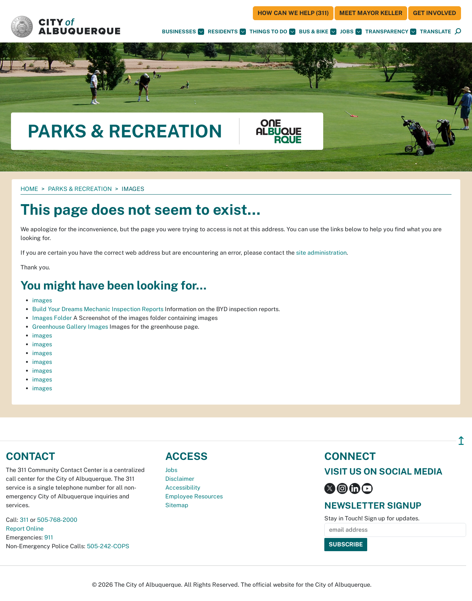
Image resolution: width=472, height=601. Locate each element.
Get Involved (434, 13)
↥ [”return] (461, 440)
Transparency (390, 32)
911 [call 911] (48, 537)
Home (29, 188)
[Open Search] (458, 31)
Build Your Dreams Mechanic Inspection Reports (97, 309)
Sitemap (176, 505)
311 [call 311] (24, 519)
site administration (321, 252)
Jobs (351, 32)
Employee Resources (194, 496)
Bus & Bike (317, 32)
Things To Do (272, 32)
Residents (227, 32)
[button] (435, 31)
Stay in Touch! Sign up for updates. (372, 518)
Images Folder (52, 317)
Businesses (183, 32)
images (42, 300)
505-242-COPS (108, 546)
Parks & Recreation (80, 188)
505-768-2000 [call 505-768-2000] (57, 519)
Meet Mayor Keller (370, 13)
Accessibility (182, 487)
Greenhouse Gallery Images (70, 326)
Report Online (25, 528)
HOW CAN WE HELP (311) (293, 13)
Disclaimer (179, 478)
